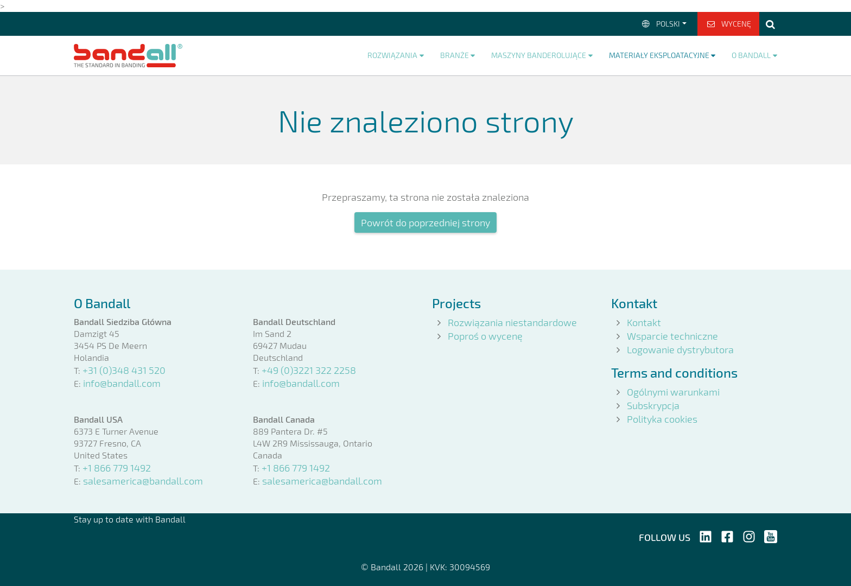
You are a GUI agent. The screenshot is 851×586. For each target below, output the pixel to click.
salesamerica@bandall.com (143, 481)
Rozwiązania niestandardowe (512, 322)
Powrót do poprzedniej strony (425, 222)
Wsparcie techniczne (672, 336)
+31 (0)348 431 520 (124, 370)
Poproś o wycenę (485, 336)
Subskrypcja (653, 405)
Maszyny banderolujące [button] (538, 55)
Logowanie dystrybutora (680, 349)
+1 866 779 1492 (116, 468)
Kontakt (644, 322)
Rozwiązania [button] (392, 55)
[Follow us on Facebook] (727, 535)
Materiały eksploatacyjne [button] (659, 55)
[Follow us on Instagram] (748, 535)
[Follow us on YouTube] (770, 535)
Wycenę (729, 23)
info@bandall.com (122, 383)
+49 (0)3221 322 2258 (309, 370)
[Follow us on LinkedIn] (705, 535)
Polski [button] (660, 23)
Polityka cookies (662, 419)
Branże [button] (454, 55)
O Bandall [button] (751, 55)
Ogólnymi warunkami (673, 392)
